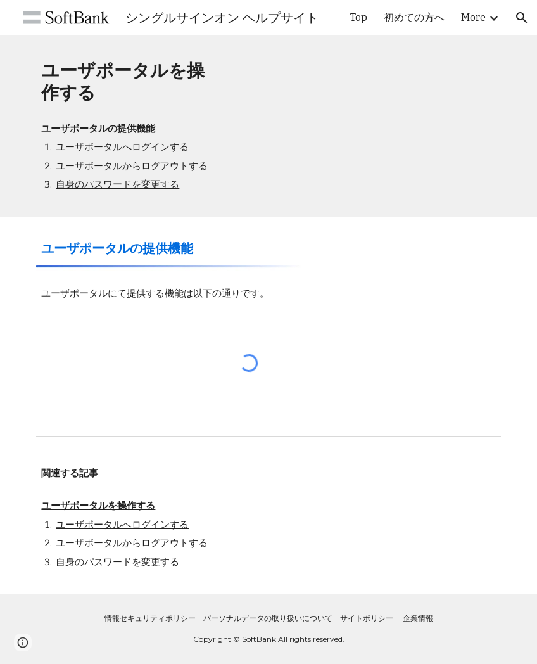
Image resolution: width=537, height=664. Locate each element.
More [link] (473, 17)
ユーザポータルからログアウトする (132, 166)
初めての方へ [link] (414, 17)
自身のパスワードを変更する (117, 184)
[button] (522, 18)
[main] (129, 82)
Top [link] (358, 17)
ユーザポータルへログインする (122, 147)
